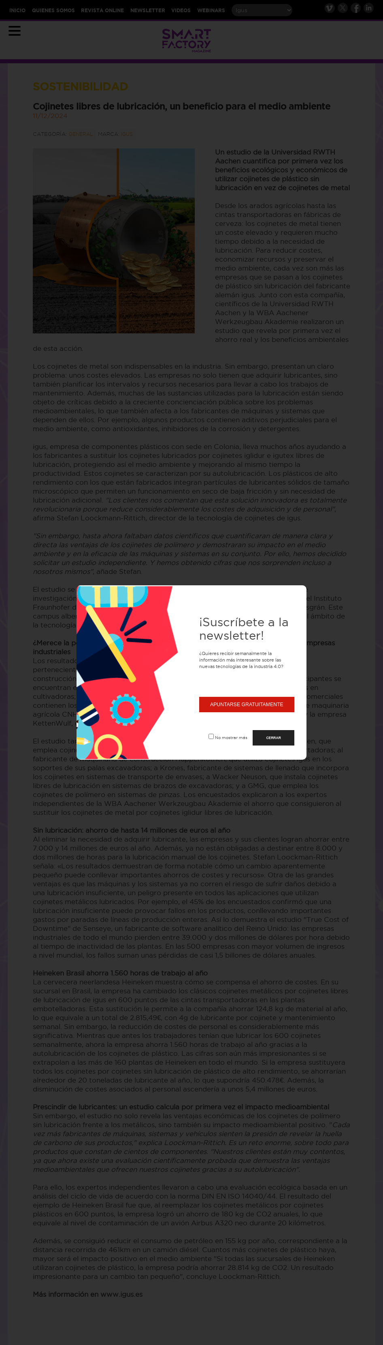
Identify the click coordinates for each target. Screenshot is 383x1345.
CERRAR (273, 738)
